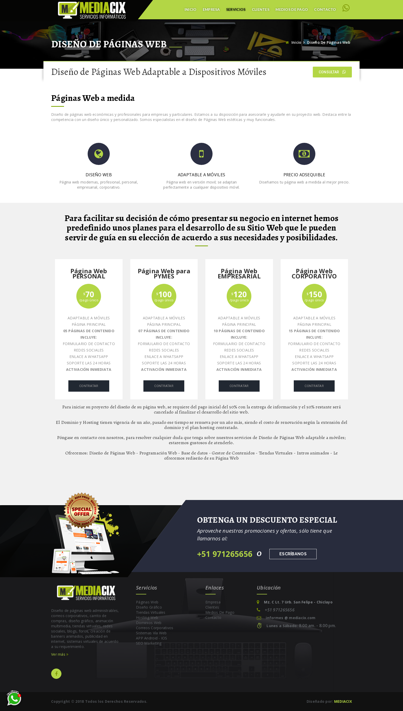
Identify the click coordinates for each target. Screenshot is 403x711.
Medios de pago (219, 612)
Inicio (191, 9)
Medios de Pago (292, 9)
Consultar (332, 72)
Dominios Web (148, 622)
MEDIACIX (343, 701)
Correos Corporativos (154, 627)
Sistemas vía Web (151, 632)
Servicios (236, 9)
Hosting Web (147, 617)
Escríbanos (293, 553)
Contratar (88, 386)
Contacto (325, 9)
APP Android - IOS (151, 638)
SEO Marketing (149, 643)
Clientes (260, 9)
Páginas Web (147, 602)
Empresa (211, 9)
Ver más (60, 654)
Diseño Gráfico (149, 607)
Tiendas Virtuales (151, 612)
